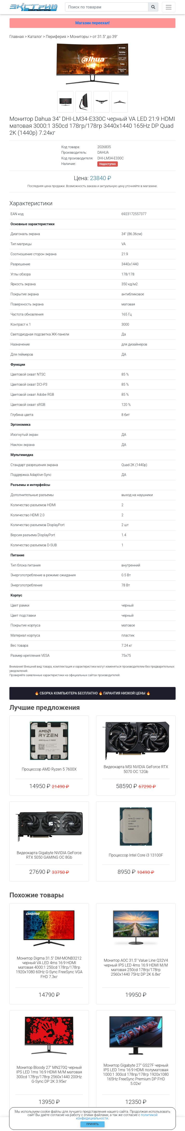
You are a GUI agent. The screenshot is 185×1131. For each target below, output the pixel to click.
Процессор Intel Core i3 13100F (136, 855)
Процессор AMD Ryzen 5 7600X (49, 769)
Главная (16, 36)
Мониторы (79, 36)
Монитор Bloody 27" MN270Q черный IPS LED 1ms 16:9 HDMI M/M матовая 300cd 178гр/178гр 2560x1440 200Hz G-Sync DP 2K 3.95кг (49, 1074)
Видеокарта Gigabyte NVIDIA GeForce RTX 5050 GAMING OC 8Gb (49, 855)
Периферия (56, 36)
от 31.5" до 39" (105, 36)
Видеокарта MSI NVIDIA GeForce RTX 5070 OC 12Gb (136, 769)
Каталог (35, 36)
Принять (92, 1124)
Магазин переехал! (92, 23)
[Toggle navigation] (168, 7)
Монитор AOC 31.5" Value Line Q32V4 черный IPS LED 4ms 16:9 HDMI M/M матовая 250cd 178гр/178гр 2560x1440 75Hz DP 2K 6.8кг (136, 967)
